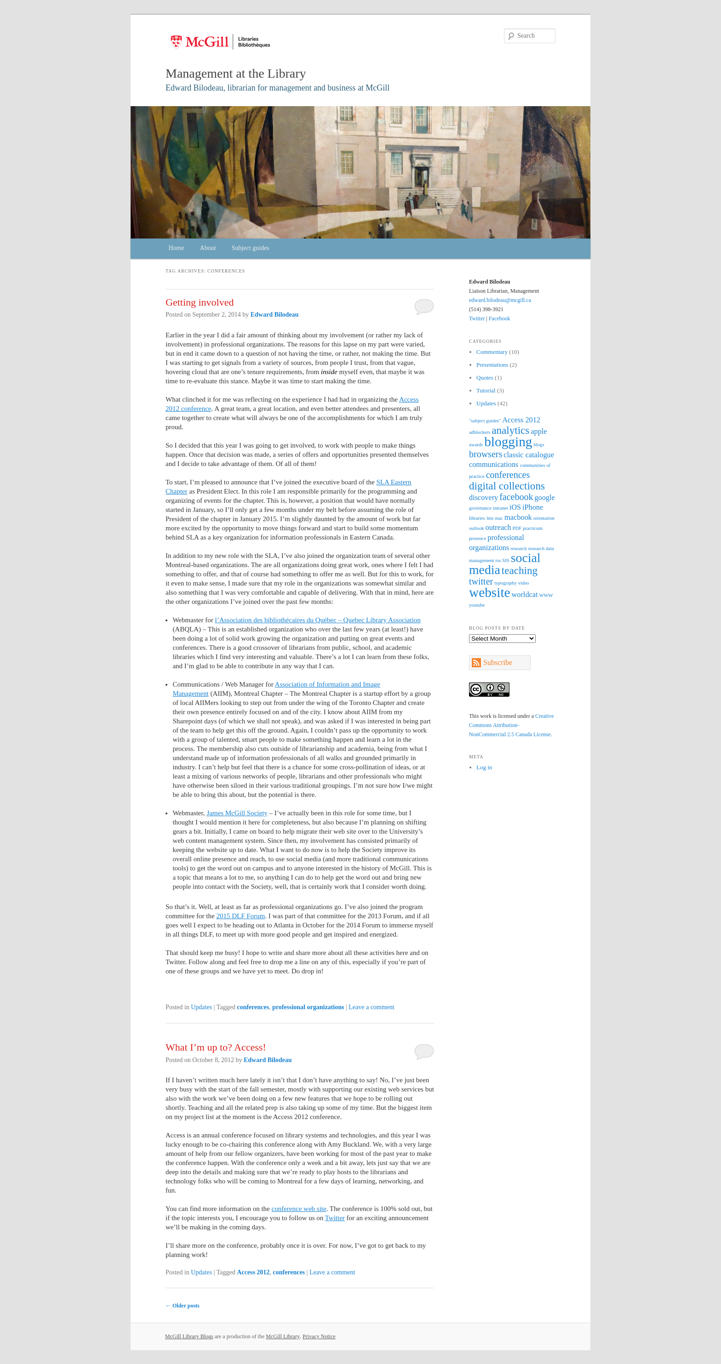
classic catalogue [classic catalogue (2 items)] (529, 455)
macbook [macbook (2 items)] (518, 517)
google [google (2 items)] (544, 498)
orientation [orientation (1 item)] (544, 518)
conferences (253, 1007)
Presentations (492, 364)
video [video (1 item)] (523, 582)
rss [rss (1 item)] (498, 560)
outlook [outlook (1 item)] (476, 528)
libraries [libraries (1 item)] (477, 518)
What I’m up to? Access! (216, 1047)
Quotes (484, 377)
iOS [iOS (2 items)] (515, 507)
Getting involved (200, 302)
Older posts (183, 1305)
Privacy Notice (319, 1336)
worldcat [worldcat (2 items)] (525, 595)
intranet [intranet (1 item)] (500, 508)
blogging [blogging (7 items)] (508, 441)
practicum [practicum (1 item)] (533, 528)
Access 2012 (253, 1272)
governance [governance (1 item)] (480, 508)
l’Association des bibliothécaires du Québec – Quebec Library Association (317, 620)
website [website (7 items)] (489, 592)
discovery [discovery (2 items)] (483, 498)
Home (176, 247)
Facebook (499, 318)
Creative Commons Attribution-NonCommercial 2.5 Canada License (511, 725)
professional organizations (308, 1007)
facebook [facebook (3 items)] (516, 497)
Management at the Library (236, 73)
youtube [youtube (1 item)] (477, 605)
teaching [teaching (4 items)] (520, 570)
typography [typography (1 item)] (505, 582)
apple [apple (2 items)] (539, 431)
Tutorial (485, 390)
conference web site (299, 1208)
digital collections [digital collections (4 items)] (507, 486)
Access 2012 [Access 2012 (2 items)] (521, 420)
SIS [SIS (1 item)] (505, 560)
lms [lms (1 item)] (489, 518)
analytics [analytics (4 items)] (510, 430)
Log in (484, 767)
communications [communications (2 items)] (493, 464)
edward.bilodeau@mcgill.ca (500, 300)
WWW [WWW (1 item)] (546, 595)
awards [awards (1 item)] (476, 444)
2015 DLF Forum (240, 916)
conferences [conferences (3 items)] (508, 475)
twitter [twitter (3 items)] (481, 581)
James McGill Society (236, 813)
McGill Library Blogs (189, 1336)
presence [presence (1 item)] (477, 538)
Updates (201, 1007)
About (208, 247)
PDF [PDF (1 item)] (517, 528)
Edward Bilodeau (275, 314)
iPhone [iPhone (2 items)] (532, 507)
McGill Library (283, 1336)
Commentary (492, 351)
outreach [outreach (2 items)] (498, 527)
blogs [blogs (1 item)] (538, 444)
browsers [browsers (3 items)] (485, 454)
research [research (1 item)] (518, 548)
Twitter (335, 1218)
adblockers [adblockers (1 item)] (479, 432)
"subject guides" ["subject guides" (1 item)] (485, 420)
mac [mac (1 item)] (499, 518)
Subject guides (250, 247)
